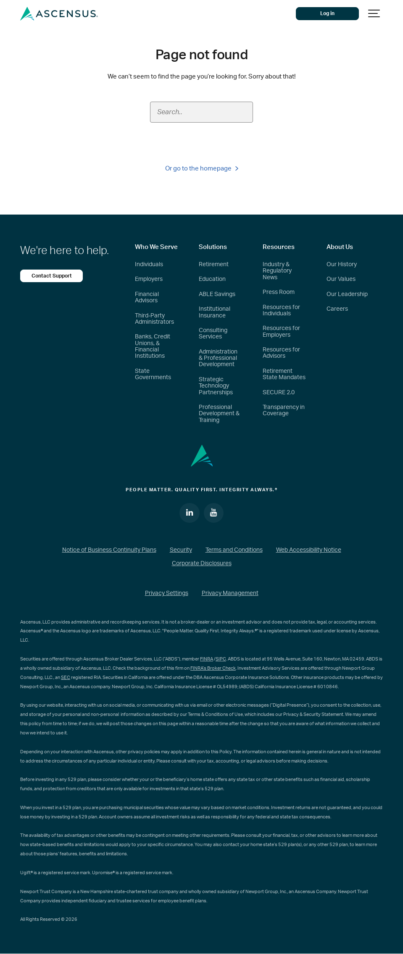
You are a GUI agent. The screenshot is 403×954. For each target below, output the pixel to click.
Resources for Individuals (281, 310)
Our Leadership (347, 294)
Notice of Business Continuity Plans (109, 550)
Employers (149, 279)
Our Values (341, 279)
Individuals (149, 264)
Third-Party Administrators (154, 319)
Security (181, 550)
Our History (342, 264)
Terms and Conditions (234, 550)
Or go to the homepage (201, 168)
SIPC (221, 659)
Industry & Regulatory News (277, 271)
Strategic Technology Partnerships (216, 386)
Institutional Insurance (214, 312)
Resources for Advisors (281, 353)
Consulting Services (213, 334)
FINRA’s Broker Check (213, 668)
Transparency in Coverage (284, 410)
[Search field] (201, 112)
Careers (337, 309)
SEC (65, 677)
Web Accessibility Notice (308, 550)
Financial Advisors (147, 297)
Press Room (279, 292)
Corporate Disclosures (202, 563)
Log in (328, 13)
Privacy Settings (166, 593)
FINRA (206, 659)
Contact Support (52, 275)
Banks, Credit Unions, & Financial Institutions (152, 346)
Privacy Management (230, 593)
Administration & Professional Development (218, 358)
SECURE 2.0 (279, 393)
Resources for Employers (281, 331)
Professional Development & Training (219, 413)
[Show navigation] (374, 13)
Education (212, 279)
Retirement (214, 264)
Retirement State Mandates (284, 374)
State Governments (153, 374)
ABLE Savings (217, 294)
